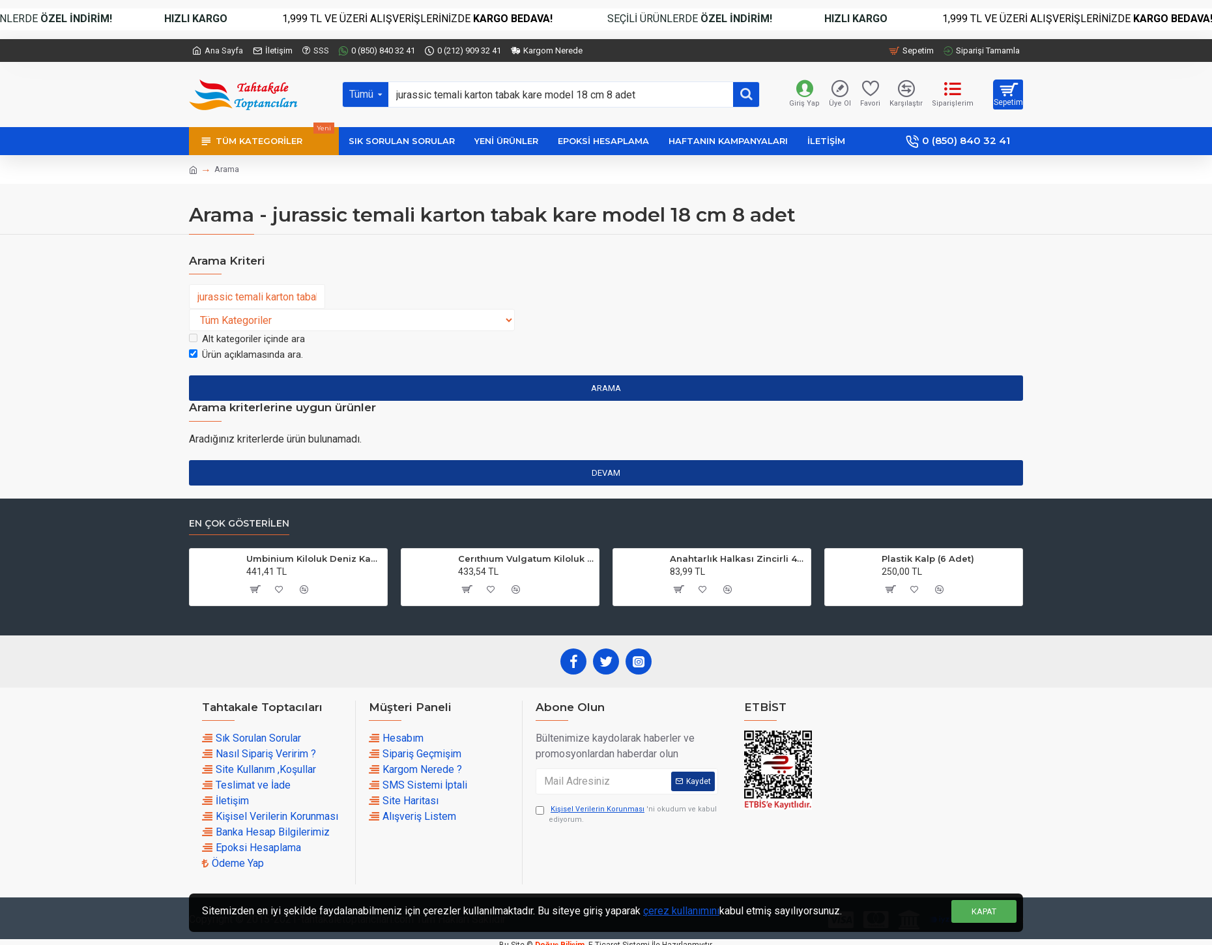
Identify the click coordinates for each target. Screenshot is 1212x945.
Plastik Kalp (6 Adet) (928, 558)
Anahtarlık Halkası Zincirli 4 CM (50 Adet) (738, 558)
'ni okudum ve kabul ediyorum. (626, 814)
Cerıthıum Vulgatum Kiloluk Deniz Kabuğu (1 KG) (526, 558)
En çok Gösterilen (239, 523)
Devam (606, 473)
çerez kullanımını (681, 911)
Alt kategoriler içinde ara (247, 339)
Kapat (984, 911)
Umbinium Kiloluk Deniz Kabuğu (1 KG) (314, 558)
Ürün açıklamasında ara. (246, 354)
